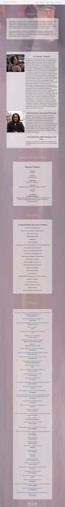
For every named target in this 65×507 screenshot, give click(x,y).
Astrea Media (10, 2)
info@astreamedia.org (32, 505)
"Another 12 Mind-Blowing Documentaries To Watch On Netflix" (32, 352)
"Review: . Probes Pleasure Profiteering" (32, 348)
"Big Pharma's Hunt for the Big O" (32, 335)
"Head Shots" (32, 454)
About (37, 2)
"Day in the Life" (32, 417)
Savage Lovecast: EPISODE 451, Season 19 (32, 361)
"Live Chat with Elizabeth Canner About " (32, 369)
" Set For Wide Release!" (32, 479)
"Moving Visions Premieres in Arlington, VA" (32, 318)
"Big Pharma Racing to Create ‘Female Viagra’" (32, 340)
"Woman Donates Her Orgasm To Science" (32, 475)
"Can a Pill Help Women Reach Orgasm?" (32, 386)
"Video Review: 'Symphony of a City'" (32, 445)
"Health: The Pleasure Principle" (32, 365)
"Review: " (32, 327)
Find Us (53, 2)
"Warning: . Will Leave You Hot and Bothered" (32, 390)
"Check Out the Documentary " (32, 488)
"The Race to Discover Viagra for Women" (32, 400)
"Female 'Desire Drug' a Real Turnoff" (32, 373)
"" (32, 344)
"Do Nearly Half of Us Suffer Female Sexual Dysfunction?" (32, 467)
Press (48, 2)
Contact (58, 2)
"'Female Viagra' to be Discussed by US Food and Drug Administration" (32, 382)
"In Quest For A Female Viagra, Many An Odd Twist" (32, 331)
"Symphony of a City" (32, 441)
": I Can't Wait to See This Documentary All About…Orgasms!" (32, 484)
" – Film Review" (32, 409)
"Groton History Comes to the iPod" (32, 422)
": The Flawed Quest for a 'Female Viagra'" (32, 405)
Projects (42, 2)
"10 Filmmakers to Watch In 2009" (32, 471)
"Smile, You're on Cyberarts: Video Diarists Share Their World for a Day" (32, 413)
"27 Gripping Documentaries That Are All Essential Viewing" (32, 356)
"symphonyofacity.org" (32, 437)
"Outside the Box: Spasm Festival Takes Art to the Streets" (32, 427)
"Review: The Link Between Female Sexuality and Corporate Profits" (32, 323)
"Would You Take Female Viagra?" (32, 462)
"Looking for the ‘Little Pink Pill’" (32, 378)
